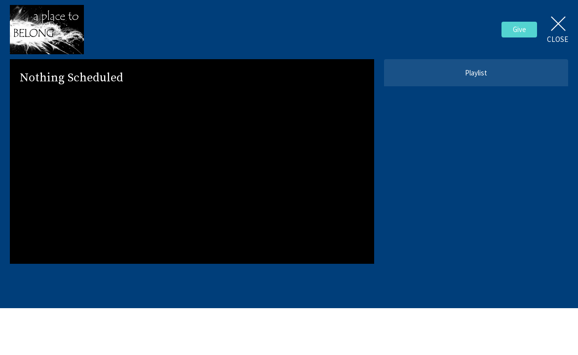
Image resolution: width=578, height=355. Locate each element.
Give (519, 29)
